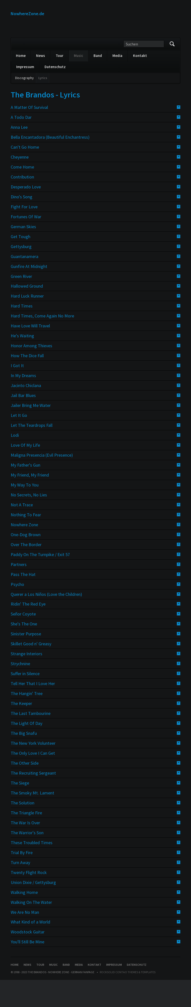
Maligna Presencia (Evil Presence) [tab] (42, 482)
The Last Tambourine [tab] (30, 740)
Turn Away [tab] (20, 889)
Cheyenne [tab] (20, 184)
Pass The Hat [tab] (23, 601)
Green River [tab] (21, 303)
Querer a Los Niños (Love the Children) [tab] (46, 621)
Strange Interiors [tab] (26, 681)
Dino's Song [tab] (21, 224)
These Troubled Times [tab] (31, 870)
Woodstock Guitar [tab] (28, 959)
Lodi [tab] (15, 462)
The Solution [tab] (22, 830)
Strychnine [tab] (20, 691)
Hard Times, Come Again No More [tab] (42, 343)
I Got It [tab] (17, 392)
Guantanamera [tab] (24, 283)
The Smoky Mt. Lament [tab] (32, 820)
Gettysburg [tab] (21, 273)
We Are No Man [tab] (25, 939)
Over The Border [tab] (26, 571)
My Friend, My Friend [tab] (30, 502)
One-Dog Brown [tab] (26, 561)
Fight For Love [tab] (24, 234)
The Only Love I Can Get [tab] (33, 780)
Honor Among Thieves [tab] (31, 373)
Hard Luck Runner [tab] (27, 323)
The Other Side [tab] (25, 790)
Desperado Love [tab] (26, 214)
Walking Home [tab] (24, 919)
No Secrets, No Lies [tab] (29, 522)
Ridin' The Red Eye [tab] (28, 631)
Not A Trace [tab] (22, 532)
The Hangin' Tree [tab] (27, 720)
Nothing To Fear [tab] (26, 542)
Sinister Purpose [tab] (26, 661)
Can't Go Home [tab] (25, 174)
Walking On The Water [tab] (31, 929)
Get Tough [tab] (20, 263)
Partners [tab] (19, 591)
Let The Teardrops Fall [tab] (31, 452)
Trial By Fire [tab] (22, 879)
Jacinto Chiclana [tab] (26, 412)
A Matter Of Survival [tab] (29, 134)
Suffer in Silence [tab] (25, 700)
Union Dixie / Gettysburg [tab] (33, 909)
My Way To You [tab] (25, 512)
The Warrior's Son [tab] (27, 860)
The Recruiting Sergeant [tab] (33, 800)
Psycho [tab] (17, 611)
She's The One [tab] (24, 651)
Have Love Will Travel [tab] (30, 353)
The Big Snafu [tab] (24, 760)
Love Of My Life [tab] (25, 472)
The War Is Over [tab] (25, 850)
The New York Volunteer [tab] (33, 770)
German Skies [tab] (23, 253)
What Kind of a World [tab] (30, 949)
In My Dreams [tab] (23, 402)
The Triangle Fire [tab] (26, 840)
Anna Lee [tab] (19, 154)
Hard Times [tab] (22, 333)
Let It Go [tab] (19, 442)
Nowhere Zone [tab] (24, 552)
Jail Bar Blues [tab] (23, 422)
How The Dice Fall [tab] (27, 383)
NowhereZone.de (27, 13)
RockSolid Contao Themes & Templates (127, 999)
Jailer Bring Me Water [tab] (31, 432)
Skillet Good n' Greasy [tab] (31, 671)
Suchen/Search (172, 71)
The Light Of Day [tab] (26, 750)
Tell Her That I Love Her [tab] (33, 710)
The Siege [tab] (20, 810)
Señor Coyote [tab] (23, 641)
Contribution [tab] (22, 204)
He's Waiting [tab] (22, 363)
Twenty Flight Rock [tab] (29, 899)
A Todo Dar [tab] (21, 144)
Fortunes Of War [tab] (26, 243)
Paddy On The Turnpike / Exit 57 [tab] (40, 581)
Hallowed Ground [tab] (27, 313)
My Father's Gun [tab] (25, 492)
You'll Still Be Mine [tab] (27, 969)
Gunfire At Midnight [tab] (29, 293)
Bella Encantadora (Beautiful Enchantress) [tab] (50, 164)
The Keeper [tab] (21, 730)
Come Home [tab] (22, 194)
